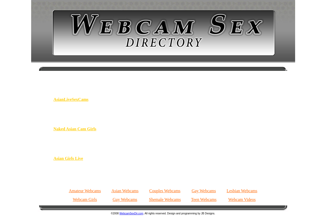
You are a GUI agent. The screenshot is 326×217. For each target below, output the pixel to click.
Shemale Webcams (165, 199)
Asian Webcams (125, 191)
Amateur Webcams (85, 191)
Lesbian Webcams (242, 191)
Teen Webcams (203, 199)
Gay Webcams (204, 191)
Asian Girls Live (68, 158)
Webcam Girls (85, 199)
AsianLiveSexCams (71, 99)
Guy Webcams (125, 199)
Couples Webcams (165, 191)
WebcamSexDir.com (131, 213)
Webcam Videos (242, 199)
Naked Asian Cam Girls (75, 129)
